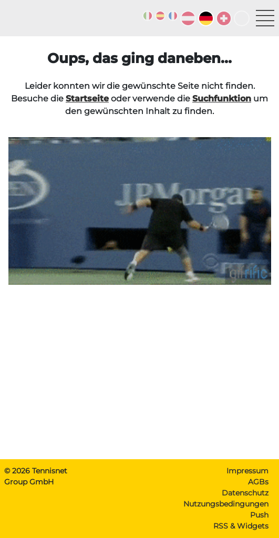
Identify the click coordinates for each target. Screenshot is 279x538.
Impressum (247, 470)
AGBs (258, 482)
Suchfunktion (221, 99)
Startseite (87, 99)
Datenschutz (245, 493)
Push (259, 515)
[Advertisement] (139, 377)
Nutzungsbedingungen (225, 504)
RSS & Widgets (240, 526)
